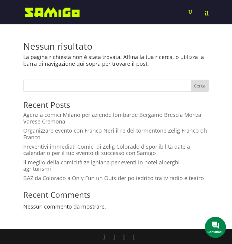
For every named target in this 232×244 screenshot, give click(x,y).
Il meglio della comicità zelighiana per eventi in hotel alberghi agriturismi (101, 166)
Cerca (199, 86)
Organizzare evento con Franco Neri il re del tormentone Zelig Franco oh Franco (115, 134)
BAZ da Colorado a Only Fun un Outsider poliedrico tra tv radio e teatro (113, 178)
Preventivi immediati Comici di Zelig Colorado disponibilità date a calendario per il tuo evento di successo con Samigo (106, 150)
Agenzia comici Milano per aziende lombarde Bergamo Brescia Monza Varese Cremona (112, 118)
